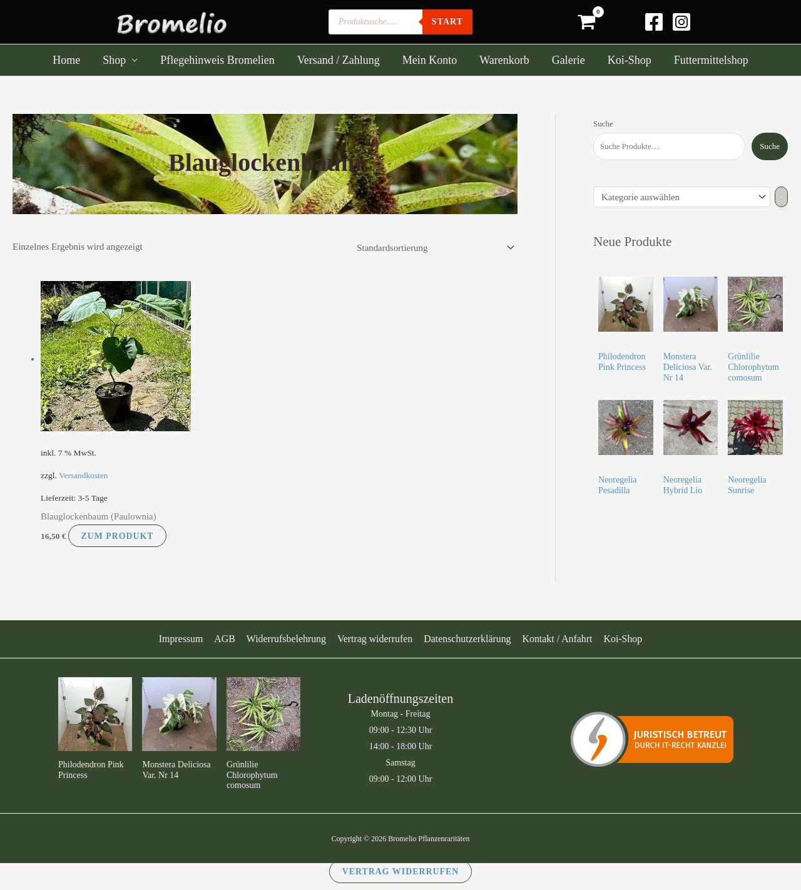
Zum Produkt (118, 535)
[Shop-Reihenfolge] (433, 248)
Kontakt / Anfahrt (556, 638)
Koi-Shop (620, 638)
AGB (226, 638)
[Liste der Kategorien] (682, 197)
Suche (603, 123)
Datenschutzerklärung (466, 638)
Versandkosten (83, 475)
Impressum (183, 638)
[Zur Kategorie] (782, 197)
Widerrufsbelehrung (287, 638)
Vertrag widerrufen (374, 638)
